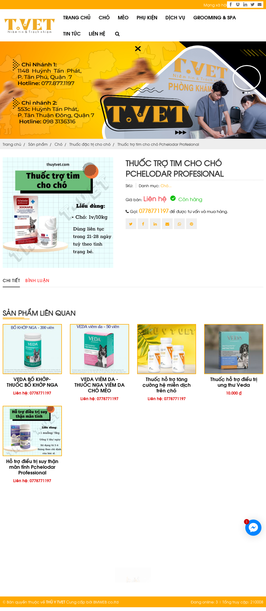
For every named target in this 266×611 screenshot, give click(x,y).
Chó (104, 17)
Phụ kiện (147, 17)
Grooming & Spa (214, 17)
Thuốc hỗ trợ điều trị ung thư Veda (233, 381)
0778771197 (154, 210)
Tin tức (72, 33)
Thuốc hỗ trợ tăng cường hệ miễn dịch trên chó (167, 384)
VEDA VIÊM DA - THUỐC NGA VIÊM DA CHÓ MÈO (100, 384)
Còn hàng (186, 199)
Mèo (123, 17)
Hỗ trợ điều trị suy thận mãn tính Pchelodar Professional (32, 466)
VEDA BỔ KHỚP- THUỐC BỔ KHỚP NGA (32, 381)
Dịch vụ (175, 17)
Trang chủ (77, 17)
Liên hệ (97, 33)
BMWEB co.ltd (106, 601)
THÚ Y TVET (55, 601)
